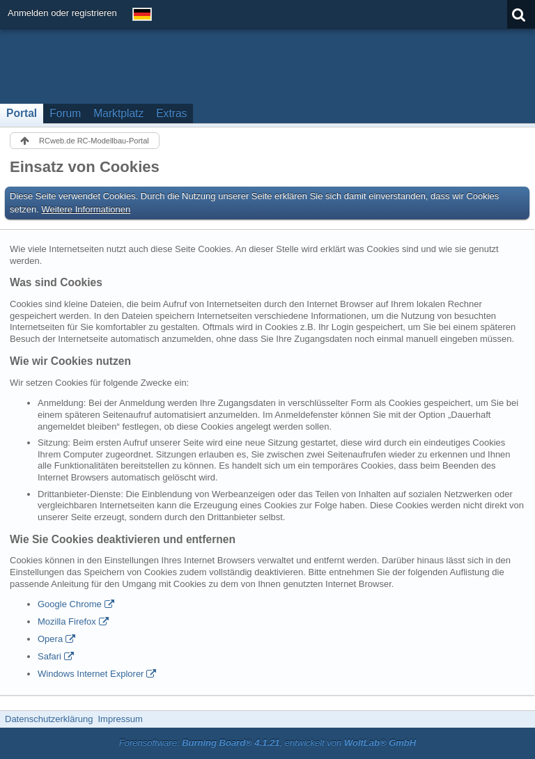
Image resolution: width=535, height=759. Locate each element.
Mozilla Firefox (67, 621)
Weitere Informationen (86, 209)
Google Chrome (70, 604)
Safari (49, 656)
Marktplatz (118, 113)
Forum (65, 113)
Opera (50, 639)
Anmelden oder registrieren (62, 13)
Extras (171, 113)
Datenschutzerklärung (49, 719)
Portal (21, 113)
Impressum (120, 719)
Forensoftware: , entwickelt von (267, 742)
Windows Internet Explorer (91, 673)
